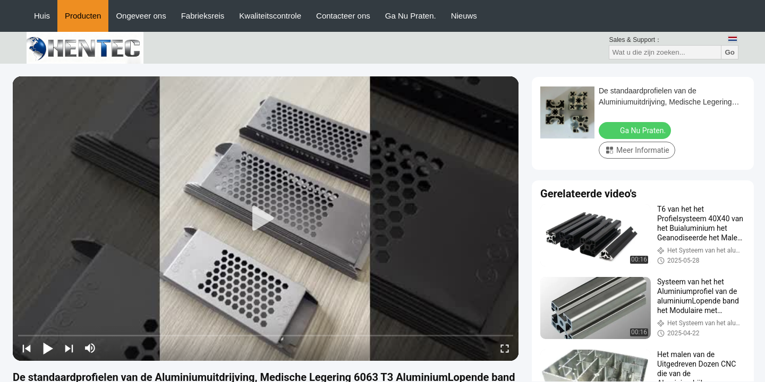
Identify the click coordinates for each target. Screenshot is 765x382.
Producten (83, 15)
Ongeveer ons (141, 15)
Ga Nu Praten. (410, 16)
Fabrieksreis (203, 15)
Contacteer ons (343, 15)
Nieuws (464, 15)
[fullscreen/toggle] (504, 348)
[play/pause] (47, 348)
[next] (69, 348)
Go (730, 52)
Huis (42, 15)
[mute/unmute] (90, 348)
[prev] (26, 348)
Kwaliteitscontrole (270, 15)
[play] (265, 218)
